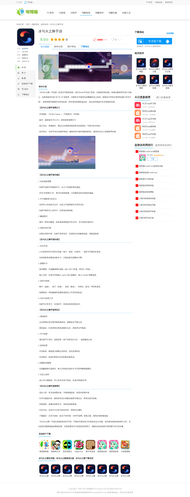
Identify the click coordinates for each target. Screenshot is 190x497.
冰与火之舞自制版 (113, 477)
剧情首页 (169, 2)
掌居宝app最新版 (149, 126)
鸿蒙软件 (99, 13)
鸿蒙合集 (113, 13)
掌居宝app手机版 (149, 134)
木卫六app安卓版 (149, 119)
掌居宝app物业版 (149, 111)
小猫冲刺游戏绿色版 (147, 198)
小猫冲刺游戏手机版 (147, 211)
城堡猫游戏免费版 (146, 192)
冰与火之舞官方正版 (167, 69)
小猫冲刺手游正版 (146, 218)
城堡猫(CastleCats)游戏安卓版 (151, 166)
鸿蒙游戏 (86, 13)
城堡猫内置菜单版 (146, 185)
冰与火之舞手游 (102, 477)
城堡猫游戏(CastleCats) (148, 173)
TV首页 (19, 2)
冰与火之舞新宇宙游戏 (44, 477)
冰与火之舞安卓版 (47, 458)
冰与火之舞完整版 (141, 85)
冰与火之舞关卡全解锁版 (79, 477)
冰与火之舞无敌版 (67, 477)
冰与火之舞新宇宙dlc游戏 (90, 477)
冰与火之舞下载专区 (84, 458)
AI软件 (73, 13)
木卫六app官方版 (149, 103)
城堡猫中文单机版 (146, 179)
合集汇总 (126, 13)
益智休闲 (44, 24)
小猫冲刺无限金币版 (147, 205)
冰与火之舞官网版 (141, 69)
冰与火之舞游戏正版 (65, 458)
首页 (28, 24)
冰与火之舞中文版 (125, 477)
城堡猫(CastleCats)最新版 (149, 151)
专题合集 (158, 2)
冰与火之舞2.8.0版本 (55, 477)
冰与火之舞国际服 (154, 85)
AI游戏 (62, 13)
